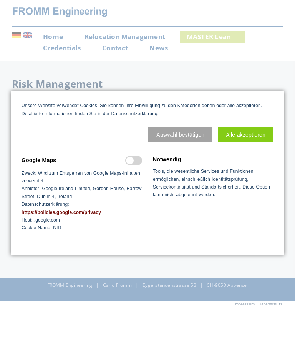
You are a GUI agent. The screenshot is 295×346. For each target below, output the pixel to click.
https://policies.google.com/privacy (61, 212)
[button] (180, 134)
